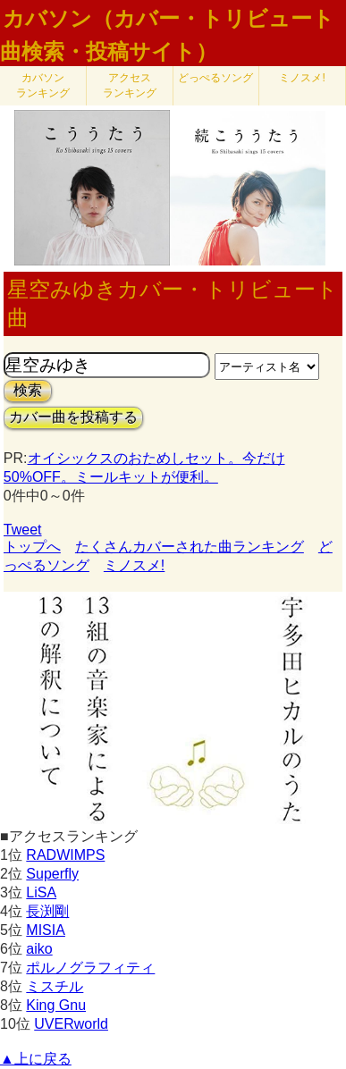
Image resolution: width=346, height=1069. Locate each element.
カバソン (43, 85)
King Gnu (56, 1005)
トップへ (32, 546)
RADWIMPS (65, 855)
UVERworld (71, 1023)
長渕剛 (47, 911)
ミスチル (54, 986)
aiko (39, 948)
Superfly (52, 873)
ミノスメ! (302, 78)
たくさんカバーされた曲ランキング (189, 546)
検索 (27, 390)
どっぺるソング (215, 78)
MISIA (45, 930)
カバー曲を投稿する (73, 417)
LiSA (41, 892)
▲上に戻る (36, 1058)
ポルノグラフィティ (90, 967)
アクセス (129, 85)
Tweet (23, 529)
